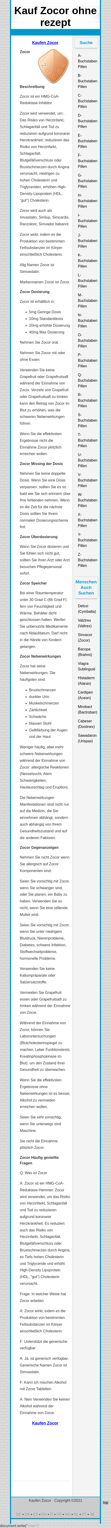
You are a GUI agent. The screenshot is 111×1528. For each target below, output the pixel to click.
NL (76, 1514)
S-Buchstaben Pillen (88, 420)
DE (18, 1514)
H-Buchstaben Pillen (88, 200)
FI (51, 1514)
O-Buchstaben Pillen (88, 340)
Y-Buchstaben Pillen (88, 540)
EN (44, 1514)
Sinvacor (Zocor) (85, 637)
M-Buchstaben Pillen (88, 300)
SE (92, 1514)
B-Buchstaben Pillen (88, 81)
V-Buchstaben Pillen (88, 480)
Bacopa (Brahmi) (85, 652)
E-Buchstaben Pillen (88, 141)
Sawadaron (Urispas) (87, 738)
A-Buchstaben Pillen (88, 61)
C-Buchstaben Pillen (88, 101)
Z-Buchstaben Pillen (88, 560)
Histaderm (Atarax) (86, 680)
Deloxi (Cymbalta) (87, 609)
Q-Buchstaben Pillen (88, 380)
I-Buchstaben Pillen (88, 220)
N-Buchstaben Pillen (88, 320)
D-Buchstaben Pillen (88, 121)
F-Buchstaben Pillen (88, 160)
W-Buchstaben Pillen (88, 500)
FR (59, 1514)
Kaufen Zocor (45, 42)
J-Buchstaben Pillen (88, 240)
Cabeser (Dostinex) (86, 724)
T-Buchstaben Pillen (88, 440)
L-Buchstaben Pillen (88, 280)
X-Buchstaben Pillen (88, 520)
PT (84, 1514)
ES (35, 1514)
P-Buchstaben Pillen (88, 360)
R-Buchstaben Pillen (88, 400)
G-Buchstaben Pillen (88, 180)
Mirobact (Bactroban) (87, 709)
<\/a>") (33, 1526)
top (105, 1503)
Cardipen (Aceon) (85, 695)
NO (67, 1514)
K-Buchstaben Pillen (88, 260)
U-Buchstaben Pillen (88, 460)
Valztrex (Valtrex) (85, 623)
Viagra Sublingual (86, 666)
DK (27, 1514)
